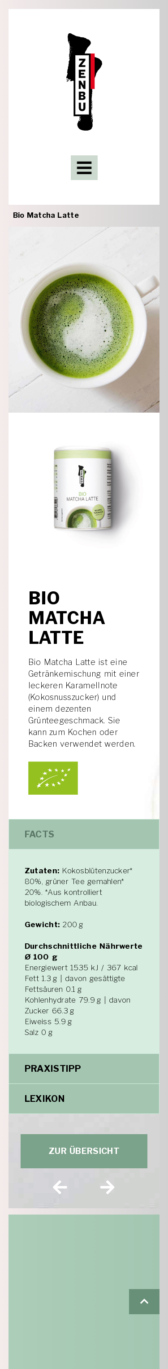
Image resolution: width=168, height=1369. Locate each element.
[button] (144, 1301)
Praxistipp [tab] (53, 1068)
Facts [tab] (40, 834)
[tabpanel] (84, 951)
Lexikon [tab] (45, 1098)
